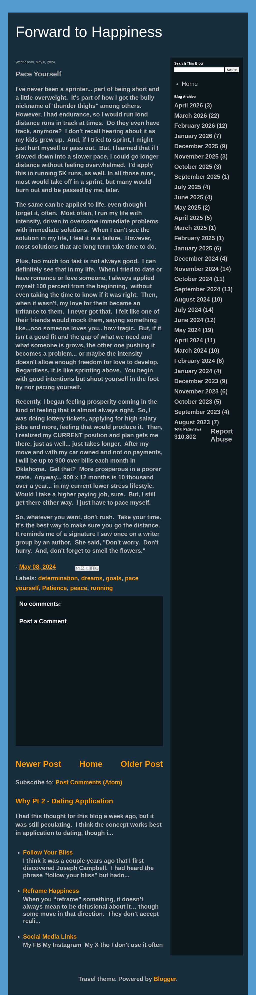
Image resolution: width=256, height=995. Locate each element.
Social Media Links (50, 936)
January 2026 (193, 135)
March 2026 (190, 115)
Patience (54, 588)
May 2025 (187, 207)
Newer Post (38, 764)
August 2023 (192, 422)
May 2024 (187, 330)
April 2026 (188, 105)
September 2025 (197, 176)
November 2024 (196, 268)
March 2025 (190, 227)
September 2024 (197, 289)
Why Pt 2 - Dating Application (64, 801)
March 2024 (190, 350)
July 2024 (187, 309)
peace (78, 588)
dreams (91, 578)
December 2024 (196, 258)
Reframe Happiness (51, 890)
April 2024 (188, 340)
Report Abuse (221, 435)
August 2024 (192, 299)
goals (114, 578)
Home (90, 764)
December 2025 (196, 146)
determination (58, 578)
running (101, 588)
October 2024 (193, 278)
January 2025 (193, 248)
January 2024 (193, 371)
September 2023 (197, 411)
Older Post (141, 764)
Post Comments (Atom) (89, 782)
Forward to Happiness (89, 31)
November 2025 (196, 156)
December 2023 (196, 381)
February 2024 (194, 360)
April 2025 (188, 217)
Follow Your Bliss (48, 852)
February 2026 (194, 125)
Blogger (165, 978)
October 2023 (193, 401)
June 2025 (188, 197)
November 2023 (196, 391)
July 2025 (187, 187)
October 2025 (193, 166)
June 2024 (188, 320)
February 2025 (194, 238)
